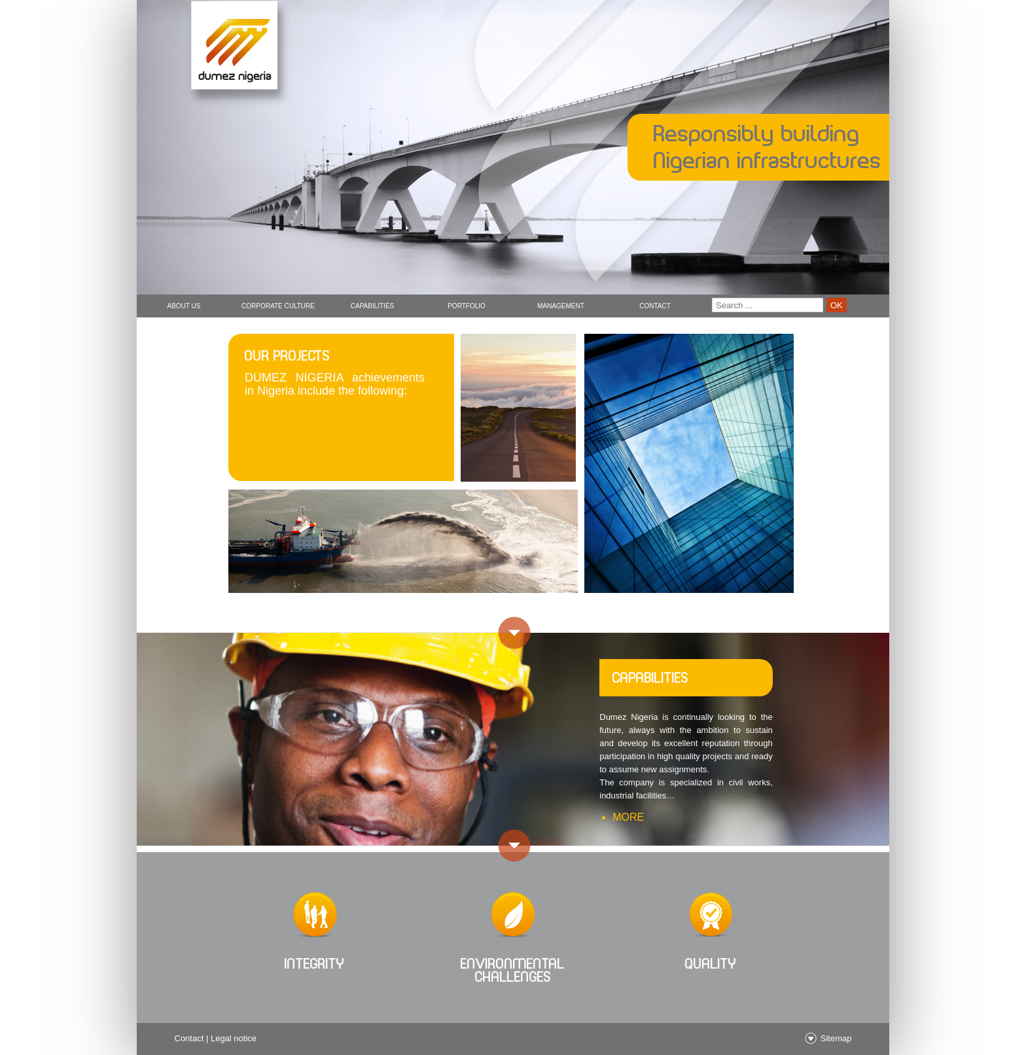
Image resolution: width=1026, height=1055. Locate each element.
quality (711, 963)
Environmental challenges (513, 970)
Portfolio (467, 306)
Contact (655, 306)
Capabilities (373, 306)
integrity (315, 963)
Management (560, 306)
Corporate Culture (278, 306)
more (628, 817)
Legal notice (233, 1038)
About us (184, 306)
